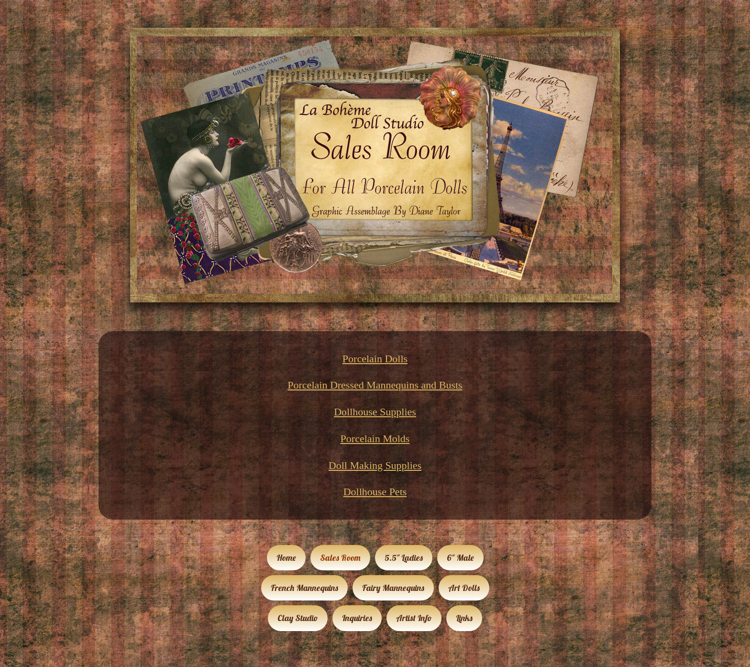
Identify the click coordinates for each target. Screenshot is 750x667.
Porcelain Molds (375, 439)
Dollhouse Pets (375, 492)
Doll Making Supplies (375, 465)
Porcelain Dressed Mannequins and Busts (374, 385)
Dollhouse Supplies (375, 412)
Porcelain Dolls (375, 359)
